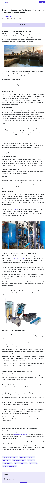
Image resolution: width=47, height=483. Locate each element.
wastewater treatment (11, 34)
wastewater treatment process (17, 258)
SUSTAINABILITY (7, 463)
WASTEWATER (6, 460)
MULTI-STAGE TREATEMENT (27, 457)
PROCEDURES (33, 463)
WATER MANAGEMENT (19, 460)
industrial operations (30, 430)
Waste (22, 18)
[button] (3, 2)
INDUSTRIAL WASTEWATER (10, 457)
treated (16, 209)
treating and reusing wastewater (20, 434)
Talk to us (42, 2)
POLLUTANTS (31, 460)
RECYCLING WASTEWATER (9, 466)
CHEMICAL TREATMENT (21, 463)
